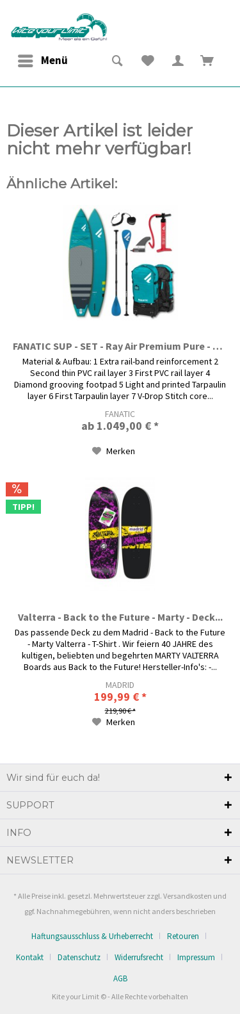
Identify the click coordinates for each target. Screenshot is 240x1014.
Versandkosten (187, 896)
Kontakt (30, 957)
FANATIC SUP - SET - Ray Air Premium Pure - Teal (120, 345)
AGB (120, 978)
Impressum (196, 957)
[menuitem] (42, 61)
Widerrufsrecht (139, 957)
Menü (43, 59)
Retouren (183, 936)
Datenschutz (79, 957)
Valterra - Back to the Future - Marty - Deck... (120, 616)
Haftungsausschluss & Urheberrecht (92, 936)
